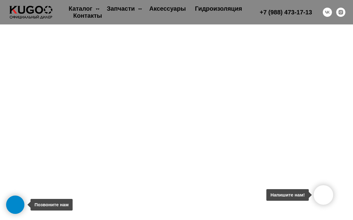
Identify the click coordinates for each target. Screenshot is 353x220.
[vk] (327, 12)
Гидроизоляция (218, 8)
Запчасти (121, 8)
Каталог (81, 8)
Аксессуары (167, 8)
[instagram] (340, 12)
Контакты (87, 15)
